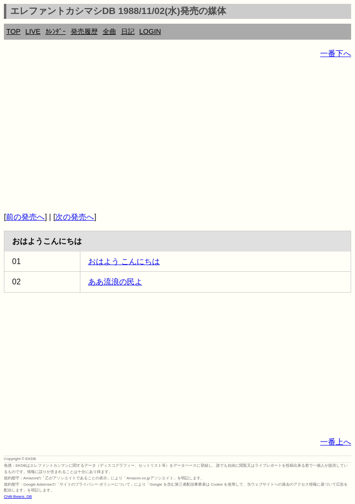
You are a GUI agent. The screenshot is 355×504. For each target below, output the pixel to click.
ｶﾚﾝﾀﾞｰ (56, 31)
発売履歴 (84, 31)
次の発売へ (74, 217)
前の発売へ (25, 217)
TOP (13, 31)
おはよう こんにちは (124, 261)
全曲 (109, 31)
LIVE (32, 31)
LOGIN (150, 31)
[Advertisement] (177, 135)
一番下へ (335, 53)
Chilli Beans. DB (18, 496)
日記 (128, 31)
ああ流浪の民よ (115, 282)
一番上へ (335, 442)
